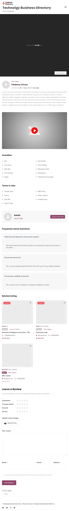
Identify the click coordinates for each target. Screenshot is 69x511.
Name (4, 462)
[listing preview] (17, 312)
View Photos (60, 73)
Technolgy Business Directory (26, 7)
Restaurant (42, 173)
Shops (6, 177)
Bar (5, 161)
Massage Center (43, 169)
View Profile (18, 218)
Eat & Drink (42, 161)
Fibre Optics (15, 81)
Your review (6, 431)
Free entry (7, 165)
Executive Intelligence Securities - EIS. (16, 332)
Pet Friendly (8, 173)
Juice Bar (7, 169)
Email (39, 462)
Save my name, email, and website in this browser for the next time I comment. (28, 475)
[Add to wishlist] (30, 303)
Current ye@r (7, 491)
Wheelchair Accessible (45, 177)
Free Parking (42, 165)
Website (56, 462)
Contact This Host (58, 217)
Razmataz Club (41, 332)
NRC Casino (6, 376)
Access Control (14, 329)
